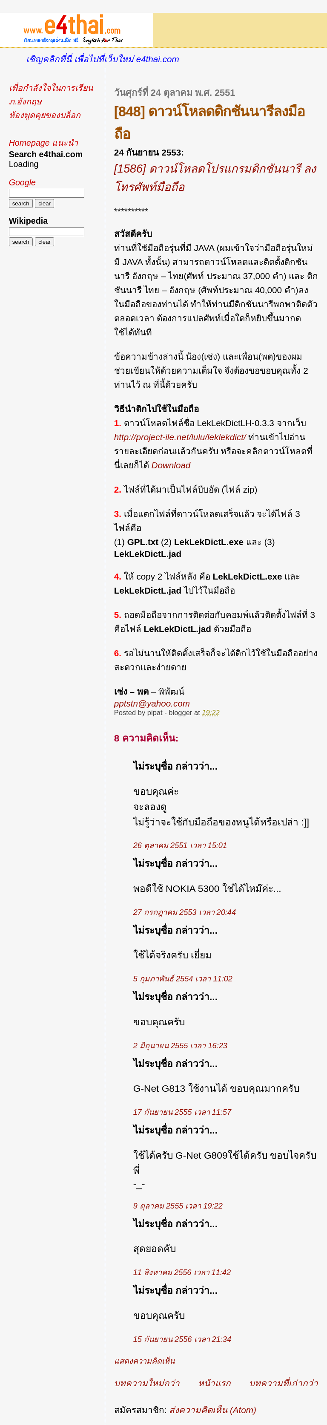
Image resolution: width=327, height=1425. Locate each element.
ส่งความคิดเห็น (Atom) (212, 1410)
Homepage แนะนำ (43, 142)
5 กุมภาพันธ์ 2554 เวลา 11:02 (182, 979)
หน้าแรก (214, 1383)
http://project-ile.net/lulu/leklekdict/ (180, 437)
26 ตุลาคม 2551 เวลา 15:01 (180, 845)
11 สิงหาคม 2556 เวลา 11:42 (182, 1272)
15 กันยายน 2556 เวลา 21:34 (182, 1339)
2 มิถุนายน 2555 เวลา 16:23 (180, 1045)
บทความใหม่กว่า (147, 1383)
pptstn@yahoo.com (152, 703)
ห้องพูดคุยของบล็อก (44, 115)
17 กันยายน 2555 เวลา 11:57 (182, 1112)
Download (170, 465)
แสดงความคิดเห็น (144, 1361)
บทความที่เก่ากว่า (283, 1383)
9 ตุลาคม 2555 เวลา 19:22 (178, 1206)
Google (22, 182)
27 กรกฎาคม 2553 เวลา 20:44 (184, 912)
